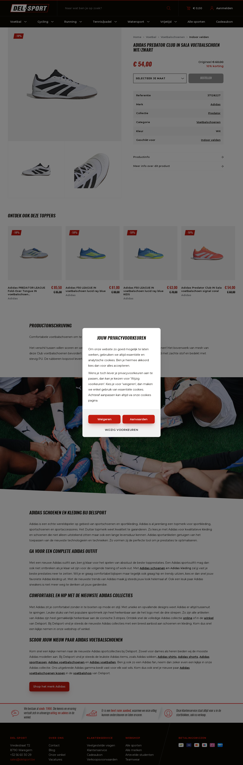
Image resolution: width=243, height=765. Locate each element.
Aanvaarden (138, 419)
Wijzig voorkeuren (121, 430)
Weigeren (104, 419)
